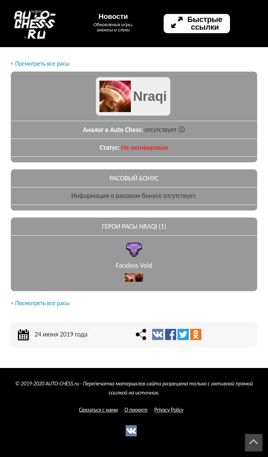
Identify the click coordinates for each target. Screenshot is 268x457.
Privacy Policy (169, 409)
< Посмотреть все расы (40, 63)
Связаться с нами (98, 409)
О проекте (136, 409)
